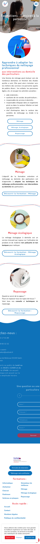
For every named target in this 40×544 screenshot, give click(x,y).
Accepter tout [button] (30, 537)
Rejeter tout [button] (10, 537)
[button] (36, 3)
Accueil (7, 507)
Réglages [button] (19, 537)
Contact (7, 510)
